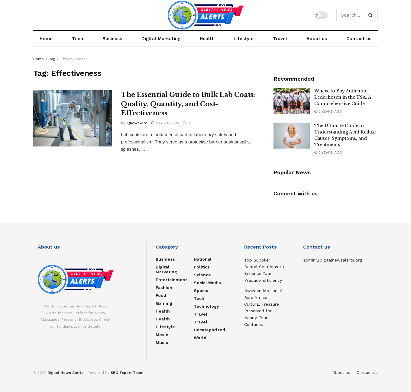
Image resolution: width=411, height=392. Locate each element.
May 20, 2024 (165, 123)
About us (316, 38)
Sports (201, 290)
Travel (280, 38)
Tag (52, 59)
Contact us (358, 38)
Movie (162, 334)
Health (207, 38)
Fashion (164, 287)
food (161, 295)
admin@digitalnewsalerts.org (332, 260)
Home (46, 38)
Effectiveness (73, 59)
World (200, 337)
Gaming (164, 303)
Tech (77, 38)
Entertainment (171, 279)
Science (202, 274)
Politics (202, 267)
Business (112, 38)
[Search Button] (371, 15)
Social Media (207, 282)
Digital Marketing (160, 38)
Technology (206, 306)
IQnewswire (136, 123)
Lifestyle (244, 38)
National (203, 259)
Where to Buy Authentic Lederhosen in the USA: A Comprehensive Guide (342, 97)
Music (162, 342)
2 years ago (328, 111)
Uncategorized (209, 329)
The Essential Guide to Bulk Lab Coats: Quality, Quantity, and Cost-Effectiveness (188, 104)
